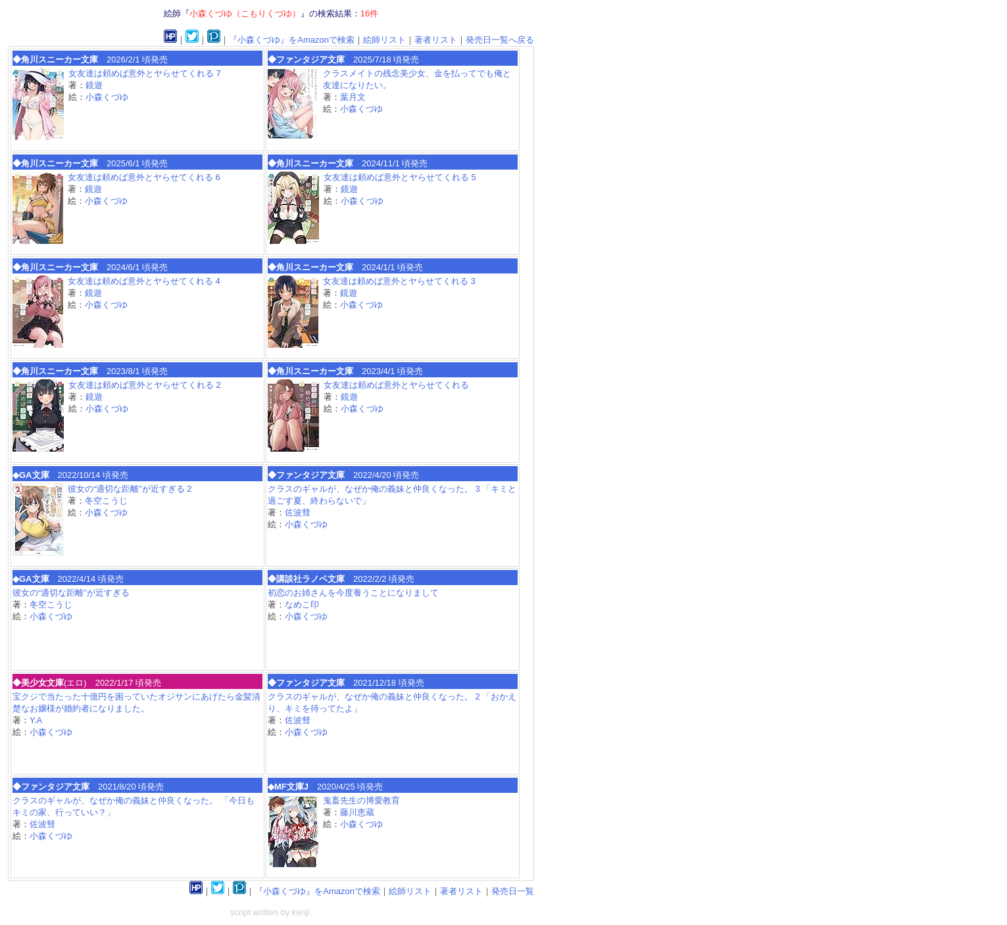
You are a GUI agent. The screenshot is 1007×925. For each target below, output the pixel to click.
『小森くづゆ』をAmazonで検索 (292, 40)
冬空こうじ (106, 501)
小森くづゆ (107, 97)
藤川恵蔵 (357, 812)
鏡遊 (94, 85)
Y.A (36, 720)
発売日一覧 (512, 891)
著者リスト (435, 40)
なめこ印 (302, 604)
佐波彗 (297, 512)
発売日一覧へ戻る (500, 40)
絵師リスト (384, 40)
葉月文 (353, 97)
